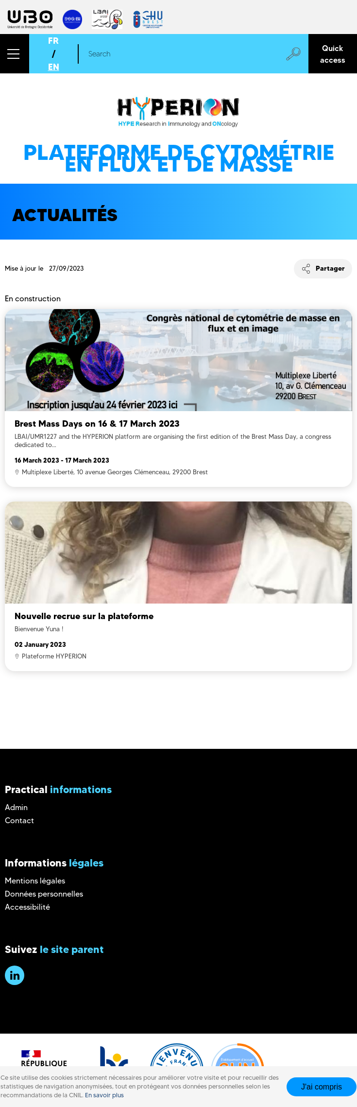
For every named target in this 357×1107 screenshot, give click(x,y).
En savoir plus (104, 1095)
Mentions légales (35, 880)
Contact (19, 820)
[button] (14, 53)
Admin (16, 807)
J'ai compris (321, 1087)
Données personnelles (44, 894)
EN (53, 66)
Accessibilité (27, 907)
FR (53, 40)
